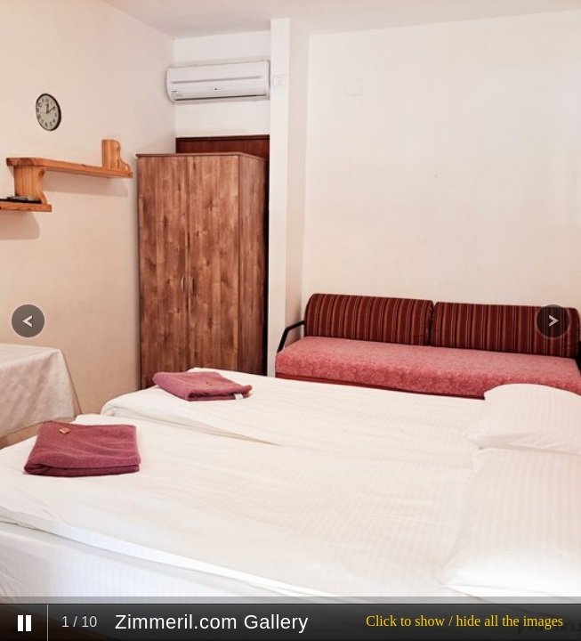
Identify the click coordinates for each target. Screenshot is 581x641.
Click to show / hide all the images (464, 621)
